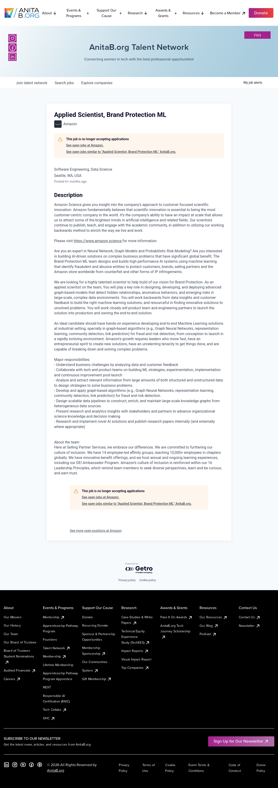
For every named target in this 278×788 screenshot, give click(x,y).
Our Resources (213, 617)
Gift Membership (97, 679)
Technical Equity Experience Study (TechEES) (135, 637)
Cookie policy (147, 580)
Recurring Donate (95, 625)
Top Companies (135, 667)
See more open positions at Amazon (96, 530)
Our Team (11, 634)
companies (96, 83)
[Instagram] (12, 38)
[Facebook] (12, 47)
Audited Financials (20, 670)
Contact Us (249, 617)
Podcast (208, 634)
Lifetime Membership (58, 665)
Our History (12, 625)
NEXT (47, 687)
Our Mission (12, 617)
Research (138, 12)
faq (257, 35)
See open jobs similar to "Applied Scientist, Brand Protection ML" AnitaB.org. (121, 152)
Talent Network (56, 648)
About (49, 12)
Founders (50, 639)
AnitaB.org (55, 770)
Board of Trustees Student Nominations (19, 656)
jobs (64, 83)
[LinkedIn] (12, 57)
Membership (55, 656)
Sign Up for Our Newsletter (241, 741)
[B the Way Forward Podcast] (39, 764)
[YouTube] (23, 764)
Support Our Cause (109, 13)
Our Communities (95, 662)
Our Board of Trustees (20, 642)
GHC (49, 718)
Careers (12, 679)
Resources (193, 12)
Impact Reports (135, 650)
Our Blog (209, 625)
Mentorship (54, 617)
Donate (87, 617)
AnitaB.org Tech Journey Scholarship (175, 631)
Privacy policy (126, 580)
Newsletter (249, 625)
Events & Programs (77, 13)
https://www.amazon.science (98, 241)
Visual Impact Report (136, 659)
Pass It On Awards (176, 617)
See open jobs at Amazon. (85, 145)
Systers (90, 670)
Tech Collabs (55, 709)
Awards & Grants (166, 13)
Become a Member (228, 13)
